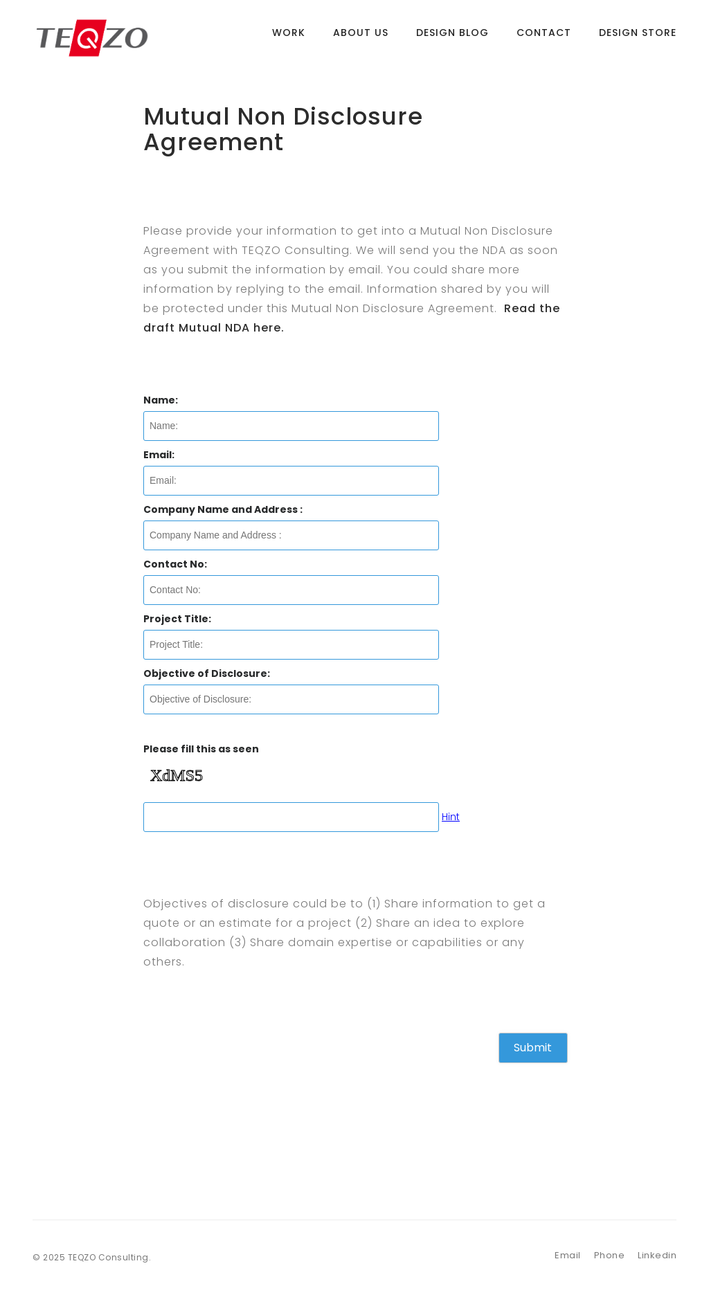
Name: (160, 400)
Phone (609, 1255)
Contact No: (175, 564)
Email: (158, 455)
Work (288, 38)
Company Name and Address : (223, 509)
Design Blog (452, 38)
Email (568, 1255)
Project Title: (177, 619)
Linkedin (657, 1255)
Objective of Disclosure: (206, 673)
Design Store (637, 38)
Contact (544, 38)
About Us (360, 38)
